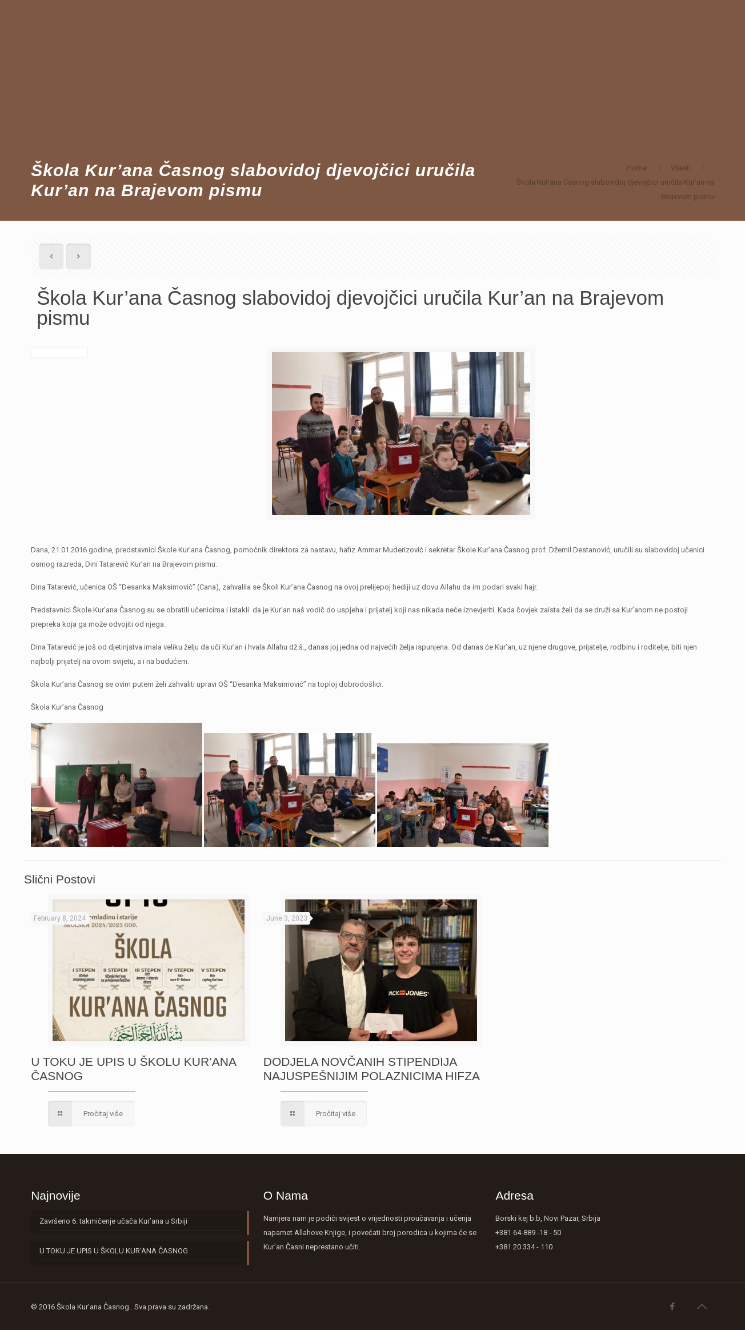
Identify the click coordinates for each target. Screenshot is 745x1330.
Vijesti (681, 168)
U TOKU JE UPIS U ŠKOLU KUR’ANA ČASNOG (113, 1251)
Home (637, 168)
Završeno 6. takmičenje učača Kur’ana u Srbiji (113, 1221)
